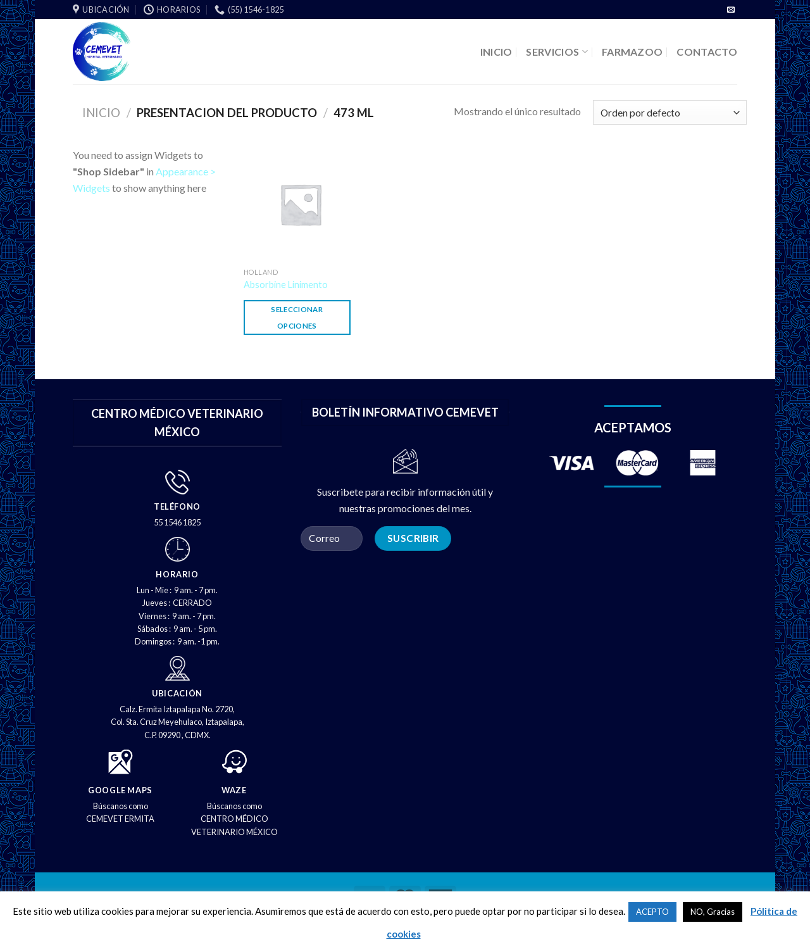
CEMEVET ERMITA (120, 819)
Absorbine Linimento (286, 284)
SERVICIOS (556, 52)
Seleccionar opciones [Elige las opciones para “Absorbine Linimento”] (297, 317)
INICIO (496, 52)
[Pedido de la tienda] (670, 112)
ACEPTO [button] (652, 912)
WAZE (234, 790)
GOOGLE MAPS (120, 790)
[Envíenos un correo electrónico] (731, 10)
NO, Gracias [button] (712, 912)
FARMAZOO (632, 52)
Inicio (101, 113)
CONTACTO (706, 52)
